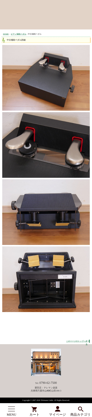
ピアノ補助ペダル (18, 34)
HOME (6, 34)
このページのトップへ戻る (77, 341)
